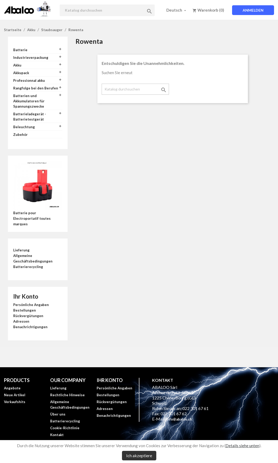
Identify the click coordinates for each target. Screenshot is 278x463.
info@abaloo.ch (179, 419)
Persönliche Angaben (31, 305)
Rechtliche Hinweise (67, 395)
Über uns (57, 414)
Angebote (12, 388)
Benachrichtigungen (30, 327)
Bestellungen (24, 310)
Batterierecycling (28, 267)
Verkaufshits (14, 402)
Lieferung (21, 250)
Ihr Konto (25, 296)
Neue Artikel (14, 395)
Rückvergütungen (28, 316)
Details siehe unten (242, 445)
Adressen (21, 321)
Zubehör (20, 134)
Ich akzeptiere (139, 455)
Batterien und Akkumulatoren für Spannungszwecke (29, 101)
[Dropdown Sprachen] (176, 10)
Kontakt (57, 435)
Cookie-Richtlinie (64, 428)
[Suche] (107, 10)
